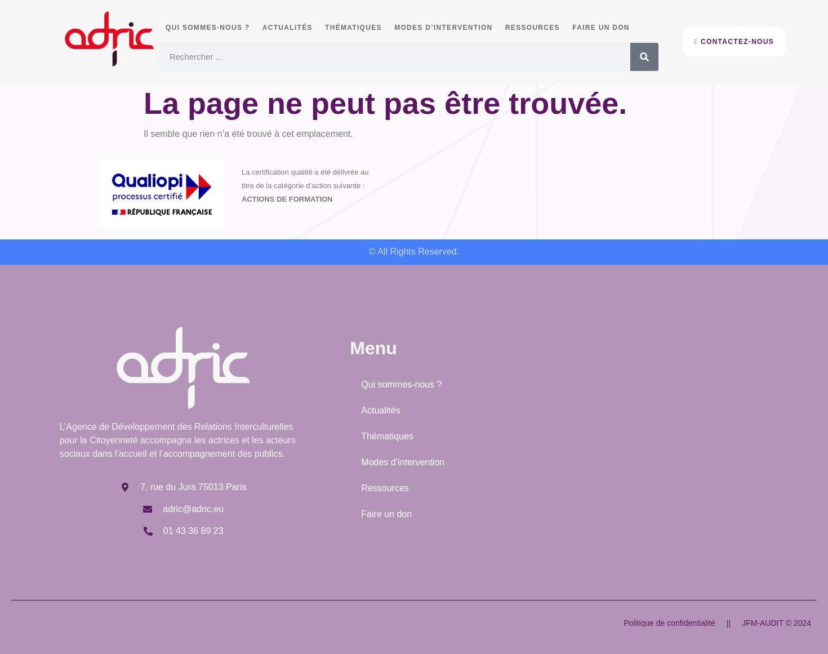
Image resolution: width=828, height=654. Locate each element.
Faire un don (594, 28)
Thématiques (350, 28)
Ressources (527, 28)
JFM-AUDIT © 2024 (776, 623)
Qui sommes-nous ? (207, 28)
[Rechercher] (644, 56)
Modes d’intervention (439, 28)
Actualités (286, 28)
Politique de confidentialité (669, 623)
